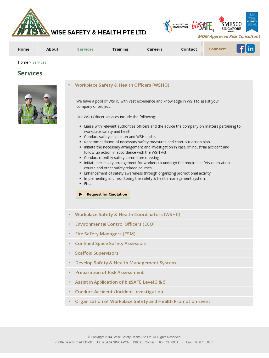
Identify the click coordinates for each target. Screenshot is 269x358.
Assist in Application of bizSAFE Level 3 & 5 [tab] (116, 282)
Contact (189, 49)
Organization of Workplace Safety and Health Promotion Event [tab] (139, 301)
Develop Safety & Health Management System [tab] (121, 263)
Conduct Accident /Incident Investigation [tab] (115, 292)
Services (85, 49)
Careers (154, 49)
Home (23, 49)
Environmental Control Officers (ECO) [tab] (111, 224)
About (52, 49)
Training (120, 49)
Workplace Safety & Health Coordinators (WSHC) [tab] (124, 214)
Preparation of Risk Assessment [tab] (105, 272)
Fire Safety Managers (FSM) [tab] (101, 234)
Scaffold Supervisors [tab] (93, 253)
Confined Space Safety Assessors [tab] (107, 243)
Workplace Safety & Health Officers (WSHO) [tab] (118, 85)
